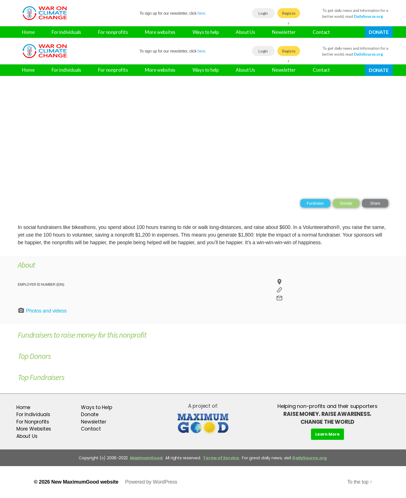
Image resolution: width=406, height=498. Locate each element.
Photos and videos (42, 310)
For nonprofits (113, 32)
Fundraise (315, 203)
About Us (245, 32)
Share (375, 203)
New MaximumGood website (84, 482)
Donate (379, 32)
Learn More (327, 434)
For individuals (66, 32)
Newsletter (284, 32)
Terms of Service (221, 458)
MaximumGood (146, 458)
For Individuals (33, 414)
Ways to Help (96, 407)
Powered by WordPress (151, 482)
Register (288, 14)
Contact (321, 32)
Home (28, 32)
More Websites (33, 428)
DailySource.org (309, 458)
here (201, 13)
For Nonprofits (32, 421)
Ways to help (206, 32)
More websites (160, 32)
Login (263, 13)
